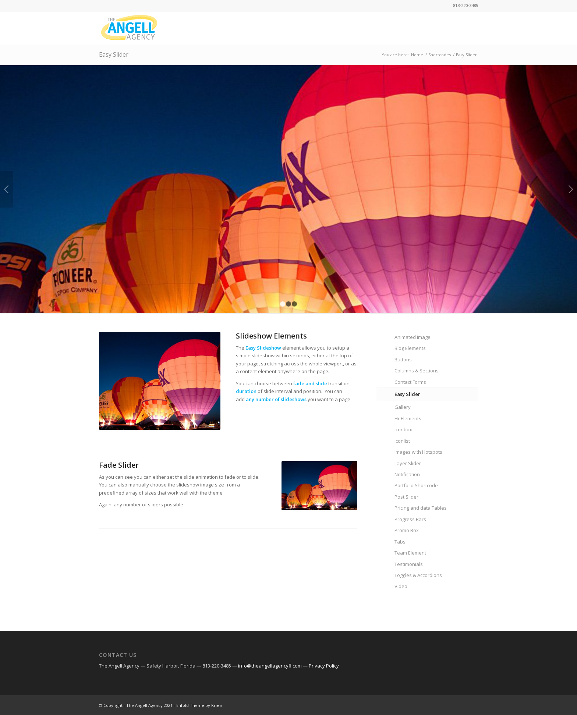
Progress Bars (410, 519)
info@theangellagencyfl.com (270, 665)
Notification (407, 474)
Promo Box (406, 530)
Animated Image (412, 337)
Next (570, 189)
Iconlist (402, 441)
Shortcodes (439, 54)
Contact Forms (410, 382)
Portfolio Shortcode (416, 485)
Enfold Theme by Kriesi (199, 705)
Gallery (402, 407)
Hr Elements (407, 418)
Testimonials (408, 564)
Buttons (403, 359)
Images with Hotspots (418, 452)
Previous (6, 189)
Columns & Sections (416, 370)
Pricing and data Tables (420, 508)
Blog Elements (410, 348)
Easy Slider (113, 54)
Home (417, 54)
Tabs (400, 541)
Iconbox (403, 429)
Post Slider (406, 496)
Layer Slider (407, 463)
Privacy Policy (324, 665)
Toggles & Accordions (418, 575)
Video (400, 586)
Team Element (410, 552)
